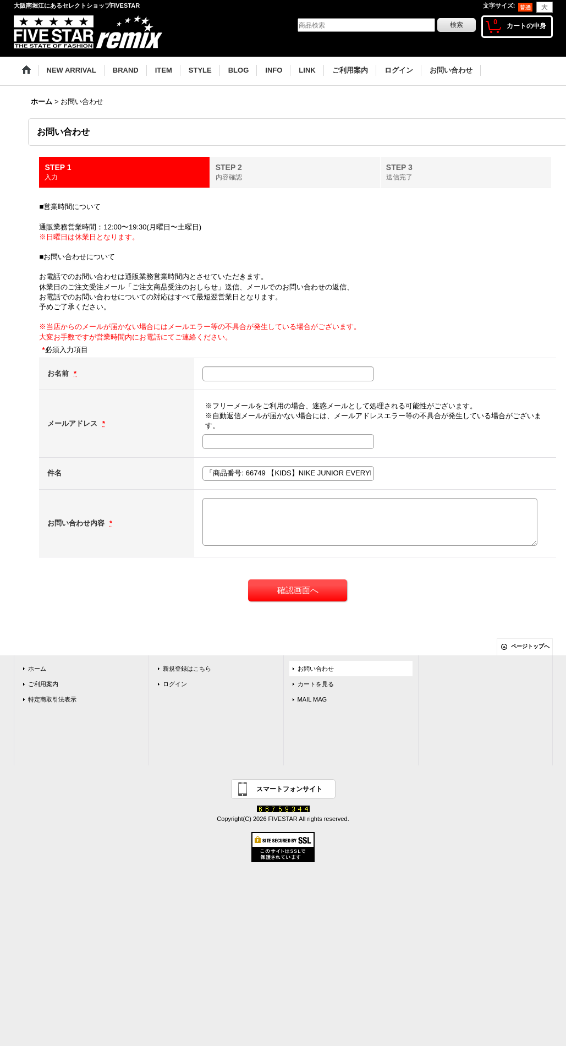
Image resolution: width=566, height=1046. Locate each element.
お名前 (59, 373)
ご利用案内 (43, 684)
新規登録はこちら (187, 668)
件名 (54, 473)
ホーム (37, 668)
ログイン (175, 684)
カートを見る (316, 684)
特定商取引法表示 (52, 699)
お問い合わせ (316, 668)
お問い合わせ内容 (77, 523)
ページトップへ (530, 646)
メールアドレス (73, 423)
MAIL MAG (312, 699)
